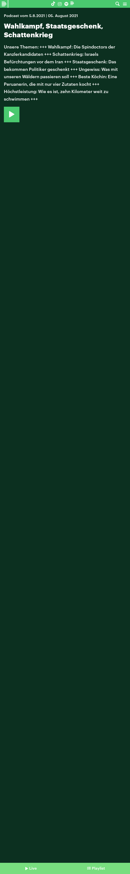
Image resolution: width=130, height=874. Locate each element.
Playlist (98, 868)
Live (33, 868)
